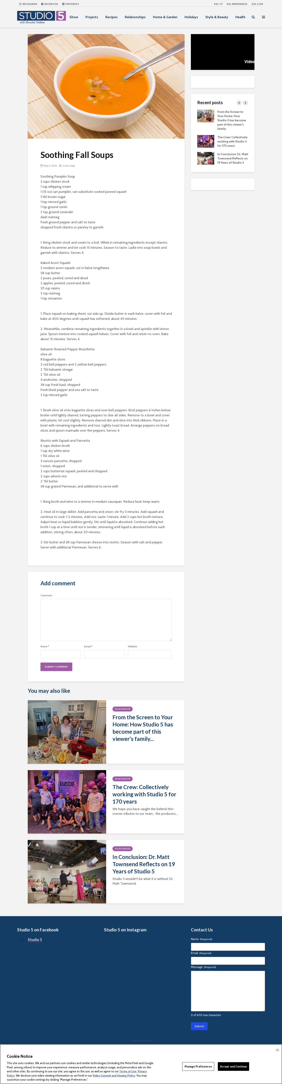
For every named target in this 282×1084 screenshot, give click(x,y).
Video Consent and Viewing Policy (114, 1075)
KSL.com (257, 4)
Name (44, 646)
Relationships (135, 17)
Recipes (111, 17)
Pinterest (70, 4)
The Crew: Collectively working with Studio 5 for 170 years (144, 794)
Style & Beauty (216, 17)
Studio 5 (35, 939)
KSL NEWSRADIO (237, 4)
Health (240, 17)
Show (73, 17)
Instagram (28, 4)
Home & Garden (165, 17)
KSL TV (218, 4)
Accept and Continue (233, 1066)
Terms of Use (127, 1071)
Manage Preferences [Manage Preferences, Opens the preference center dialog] (198, 1066)
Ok (277, 1049)
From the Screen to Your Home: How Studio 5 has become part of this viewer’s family (231, 120)
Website (132, 646)
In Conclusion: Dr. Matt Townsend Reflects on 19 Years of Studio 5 (144, 864)
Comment (46, 595)
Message (203, 967)
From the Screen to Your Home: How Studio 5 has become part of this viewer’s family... (143, 728)
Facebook (49, 4)
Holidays (191, 17)
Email (88, 646)
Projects (91, 17)
